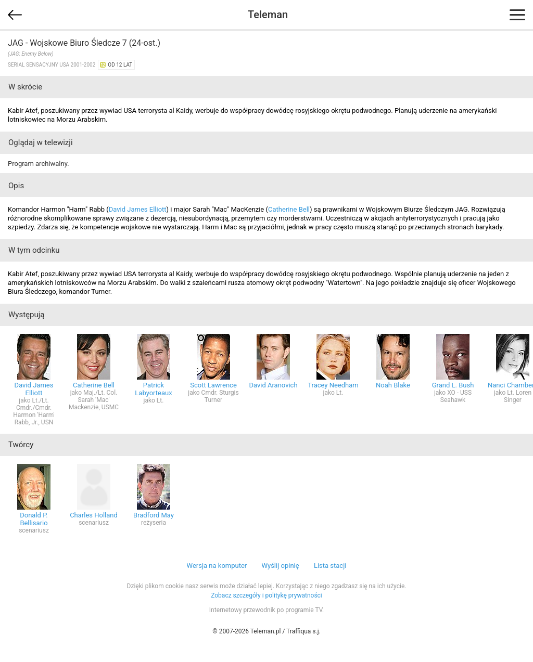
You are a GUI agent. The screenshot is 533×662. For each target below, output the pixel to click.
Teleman (268, 14)
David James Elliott (138, 209)
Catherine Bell (289, 209)
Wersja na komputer (217, 565)
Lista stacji (330, 565)
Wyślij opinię (280, 565)
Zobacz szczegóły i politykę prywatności (266, 595)
